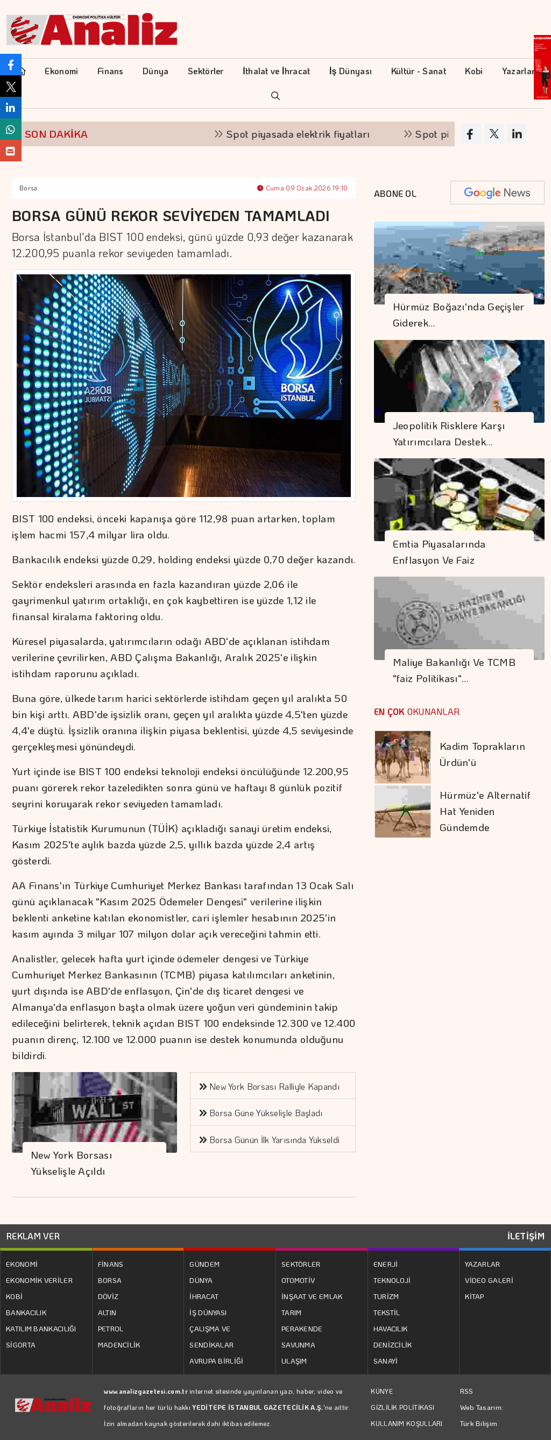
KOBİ (14, 1296)
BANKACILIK (26, 1312)
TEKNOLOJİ (392, 1280)
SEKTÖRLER (301, 1263)
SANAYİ (385, 1360)
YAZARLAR (482, 1263)
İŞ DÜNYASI (208, 1312)
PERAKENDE (302, 1328)
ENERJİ (385, 1263)
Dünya (156, 70)
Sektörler (206, 70)
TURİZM (386, 1296)
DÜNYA (201, 1280)
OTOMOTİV (298, 1280)
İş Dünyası (350, 70)
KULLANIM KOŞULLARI (406, 1423)
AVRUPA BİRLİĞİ (216, 1360)
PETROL (111, 1328)
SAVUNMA (298, 1344)
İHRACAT (203, 1296)
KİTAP (474, 1296)
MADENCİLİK (119, 1344)
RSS (467, 1390)
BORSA (110, 1280)
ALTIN (107, 1312)
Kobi (474, 70)
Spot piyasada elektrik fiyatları (304, 133)
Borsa (28, 187)
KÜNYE (382, 1391)
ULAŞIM (294, 1360)
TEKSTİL (386, 1312)
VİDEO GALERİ (489, 1280)
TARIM (291, 1312)
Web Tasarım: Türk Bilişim (482, 1415)
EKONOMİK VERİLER (39, 1280)
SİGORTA (21, 1344)
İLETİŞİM (526, 1236)
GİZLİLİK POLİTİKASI (402, 1407)
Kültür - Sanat (418, 70)
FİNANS (111, 1263)
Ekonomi (61, 70)
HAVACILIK (390, 1328)
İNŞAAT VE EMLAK (312, 1296)
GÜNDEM (204, 1263)
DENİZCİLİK (392, 1344)
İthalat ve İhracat (276, 70)
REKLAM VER (33, 1236)
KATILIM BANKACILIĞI (41, 1328)
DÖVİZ (108, 1296)
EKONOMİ (22, 1263)
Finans (110, 70)
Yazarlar (518, 70)
